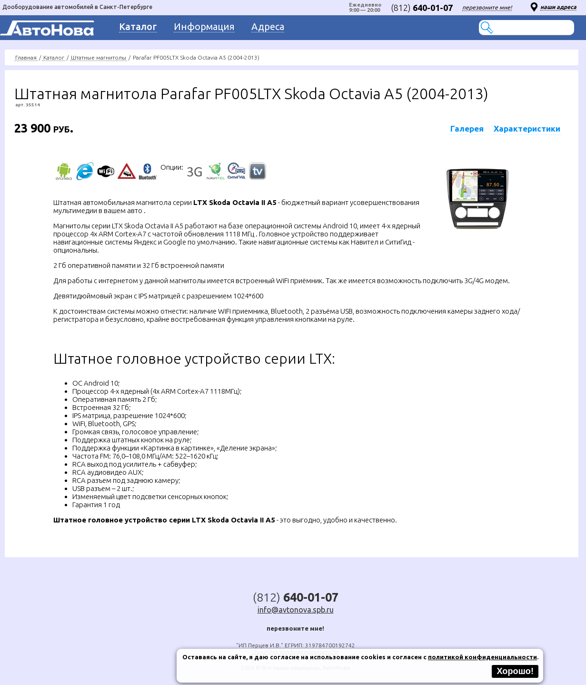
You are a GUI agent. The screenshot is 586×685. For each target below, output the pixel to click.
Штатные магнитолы (98, 57)
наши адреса (558, 7)
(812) (422, 7)
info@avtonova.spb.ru (296, 609)
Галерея (467, 128)
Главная (26, 57)
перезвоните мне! (487, 7)
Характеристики (527, 128)
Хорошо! (515, 671)
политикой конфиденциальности (482, 657)
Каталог (53, 57)
